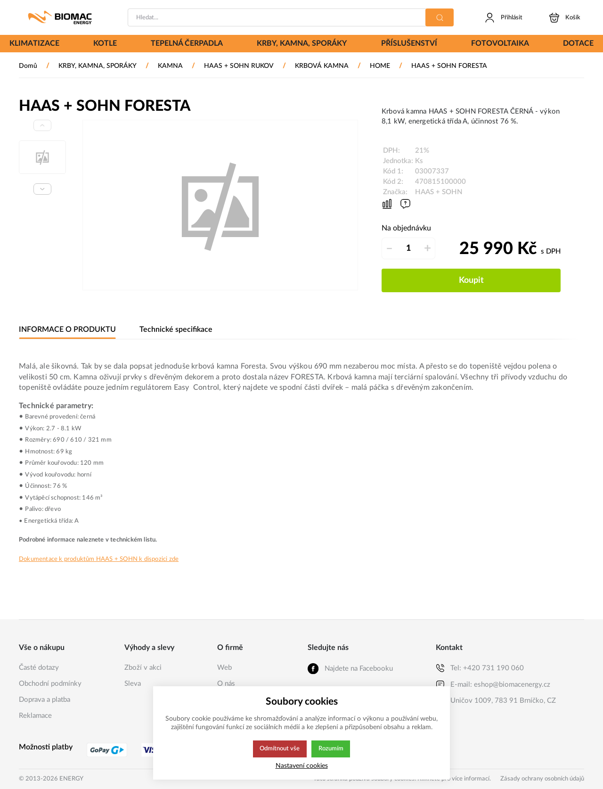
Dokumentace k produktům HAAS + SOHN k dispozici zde (99, 559)
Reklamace (35, 715)
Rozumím (331, 749)
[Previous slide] (42, 125)
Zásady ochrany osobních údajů (542, 779)
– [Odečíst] (389, 248)
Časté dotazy (39, 667)
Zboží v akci (143, 667)
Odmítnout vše (279, 749)
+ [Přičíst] (427, 248)
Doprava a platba (44, 699)
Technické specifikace (174, 329)
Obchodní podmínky (50, 683)
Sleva (132, 683)
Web (224, 667)
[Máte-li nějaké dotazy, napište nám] (405, 204)
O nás (226, 683)
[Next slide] (42, 189)
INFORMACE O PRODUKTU (67, 329)
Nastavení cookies (302, 765)
